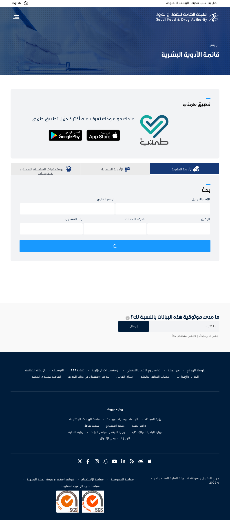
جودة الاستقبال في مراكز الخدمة (88, 377)
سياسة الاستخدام (92, 479)
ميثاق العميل (124, 377)
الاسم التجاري (201, 199)
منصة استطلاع (115, 426)
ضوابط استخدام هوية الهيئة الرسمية (50, 479)
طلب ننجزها (198, 3)
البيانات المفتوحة (177, 3)
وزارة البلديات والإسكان (147, 432)
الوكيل (205, 219)
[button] (26, 3)
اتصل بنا (213, 3)
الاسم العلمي (106, 199)
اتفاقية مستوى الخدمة (46, 377)
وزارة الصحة (139, 426)
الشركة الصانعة (135, 219)
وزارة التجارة (76, 432)
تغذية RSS (77, 370)
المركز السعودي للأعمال (115, 438)
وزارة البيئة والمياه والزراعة (108, 432)
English (16, 3)
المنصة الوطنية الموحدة (122, 419)
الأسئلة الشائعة (35, 370)
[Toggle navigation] (16, 17)
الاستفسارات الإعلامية (105, 370)
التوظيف (58, 370)
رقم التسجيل (74, 219)
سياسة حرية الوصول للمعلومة (80, 486)
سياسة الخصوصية (122, 479)
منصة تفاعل (91, 426)
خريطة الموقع (196, 370)
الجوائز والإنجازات (188, 377)
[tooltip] (128, 318)
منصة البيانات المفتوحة (84, 419)
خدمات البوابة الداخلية (155, 377)
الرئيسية (213, 45)
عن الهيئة (174, 370)
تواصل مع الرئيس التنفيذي (143, 370)
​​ (115, 169)
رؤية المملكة (153, 419)
